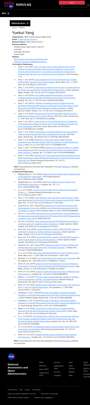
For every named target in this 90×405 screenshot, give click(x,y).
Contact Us (49, 397)
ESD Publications (64, 167)
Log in (71, 2)
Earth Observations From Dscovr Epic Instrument (57, 258)
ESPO (41, 362)
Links (71, 362)
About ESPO (44, 369)
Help (70, 375)
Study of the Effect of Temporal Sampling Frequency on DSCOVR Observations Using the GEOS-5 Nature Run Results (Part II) (49, 303)
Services (57, 362)
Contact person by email (27, 39)
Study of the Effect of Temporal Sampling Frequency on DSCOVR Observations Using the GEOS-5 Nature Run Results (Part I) (49, 295)
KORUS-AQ (23, 5)
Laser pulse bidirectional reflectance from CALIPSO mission (56, 253)
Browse (71, 372)
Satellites (57, 375)
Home (14, 27)
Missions (42, 366)
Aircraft (57, 372)
